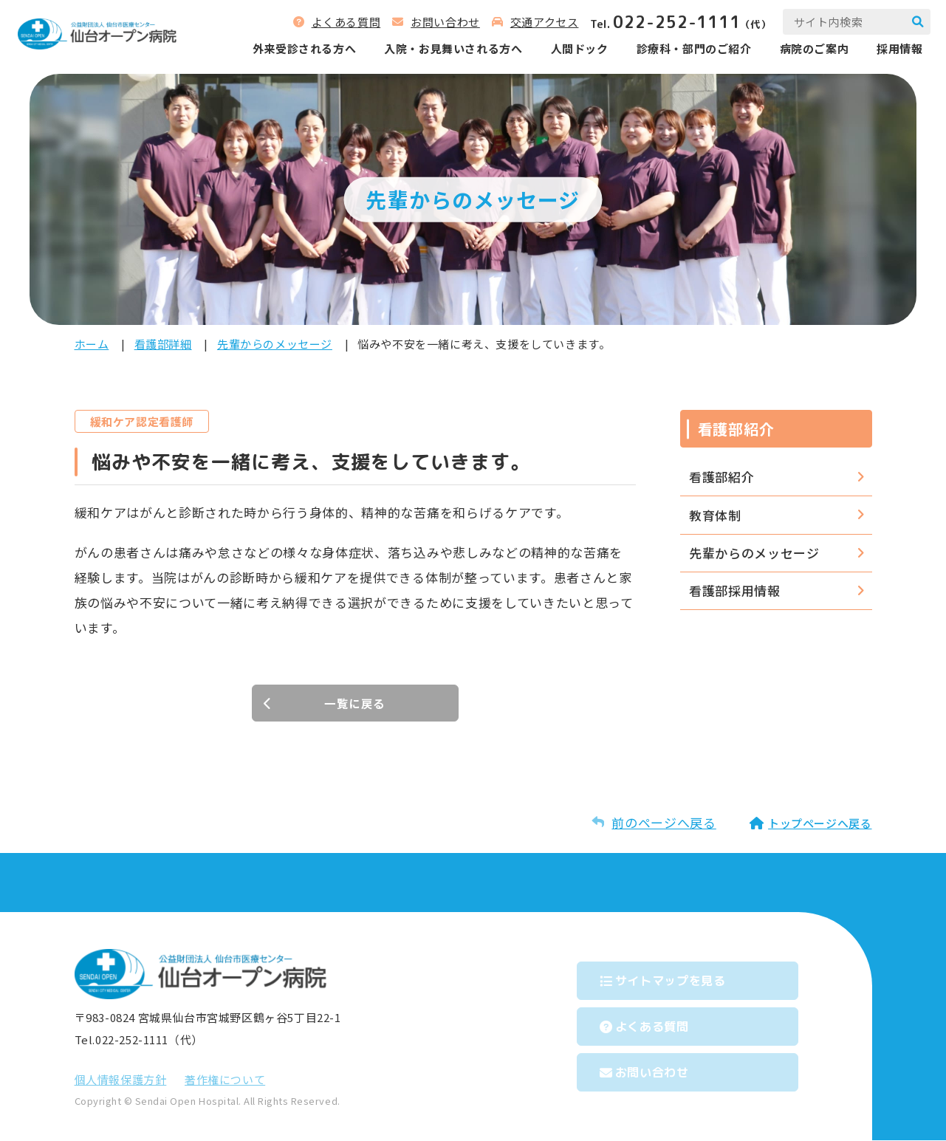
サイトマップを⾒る (691, 977)
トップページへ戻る (819, 824)
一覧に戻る (354, 703)
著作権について (225, 1080)
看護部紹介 (721, 476)
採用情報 (886, 51)
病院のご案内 (800, 51)
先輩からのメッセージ (274, 344)
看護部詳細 (163, 344)
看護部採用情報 (735, 590)
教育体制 (715, 515)
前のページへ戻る (663, 823)
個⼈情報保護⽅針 (121, 1080)
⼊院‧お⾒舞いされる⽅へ (440, 51)
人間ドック (565, 51)
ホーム (92, 344)
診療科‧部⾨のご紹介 (680, 51)
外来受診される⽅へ (290, 51)
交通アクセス (530, 24)
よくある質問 (332, 24)
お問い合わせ (432, 24)
